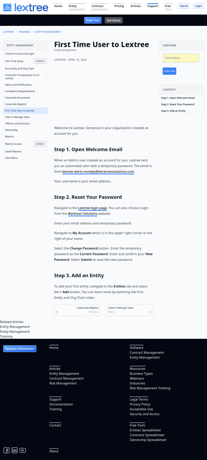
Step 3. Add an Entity (173, 111)
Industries (137, 383)
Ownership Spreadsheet (148, 440)
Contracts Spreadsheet (147, 435)
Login (198, 6)
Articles (54, 368)
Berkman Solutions (82, 213)
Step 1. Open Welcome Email (178, 98)
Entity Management (15, 326)
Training (6, 336)
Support (55, 399)
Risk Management (63, 383)
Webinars (137, 378)
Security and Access (144, 414)
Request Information (19, 349)
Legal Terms (139, 399)
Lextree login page (92, 208)
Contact (55, 425)
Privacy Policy (140, 404)
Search (184, 6)
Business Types (141, 373)
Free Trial (93, 20)
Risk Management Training (150, 388)
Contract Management (147, 352)
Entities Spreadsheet (145, 430)
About (53, 451)
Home (54, 347)
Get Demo (113, 20)
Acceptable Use (141, 409)
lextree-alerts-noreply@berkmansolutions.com (98, 171)
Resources (137, 368)
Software (136, 347)
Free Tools (137, 425)
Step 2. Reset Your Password (177, 104)
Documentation (61, 404)
